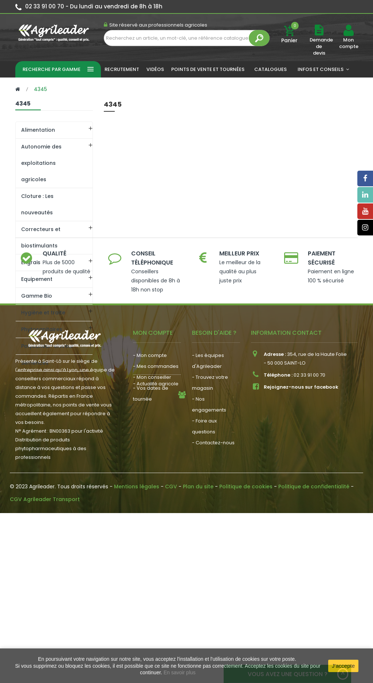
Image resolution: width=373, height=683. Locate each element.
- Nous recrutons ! (154, 591)
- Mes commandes (155, 529)
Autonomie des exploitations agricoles (41, 163)
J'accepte (343, 666)
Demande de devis (321, 46)
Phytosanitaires (41, 329)
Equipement (36, 279)
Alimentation (38, 130)
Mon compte (348, 43)
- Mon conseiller (152, 540)
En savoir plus (180, 672)
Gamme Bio (36, 295)
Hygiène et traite (43, 312)
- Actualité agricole (155, 580)
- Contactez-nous (213, 606)
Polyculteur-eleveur (47, 346)
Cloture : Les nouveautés (37, 204)
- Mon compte (150, 518)
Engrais (30, 262)
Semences (34, 362)
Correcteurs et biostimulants (40, 237)
